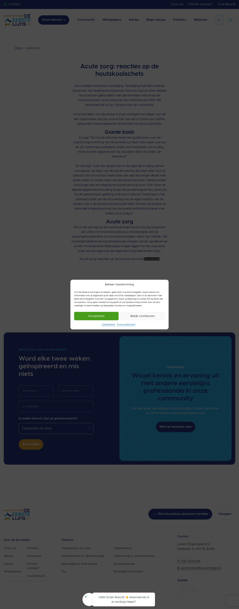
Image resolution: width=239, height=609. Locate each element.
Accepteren (96, 315)
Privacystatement (126, 324)
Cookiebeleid (108, 324)
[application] (119, 600)
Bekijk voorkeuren (143, 315)
